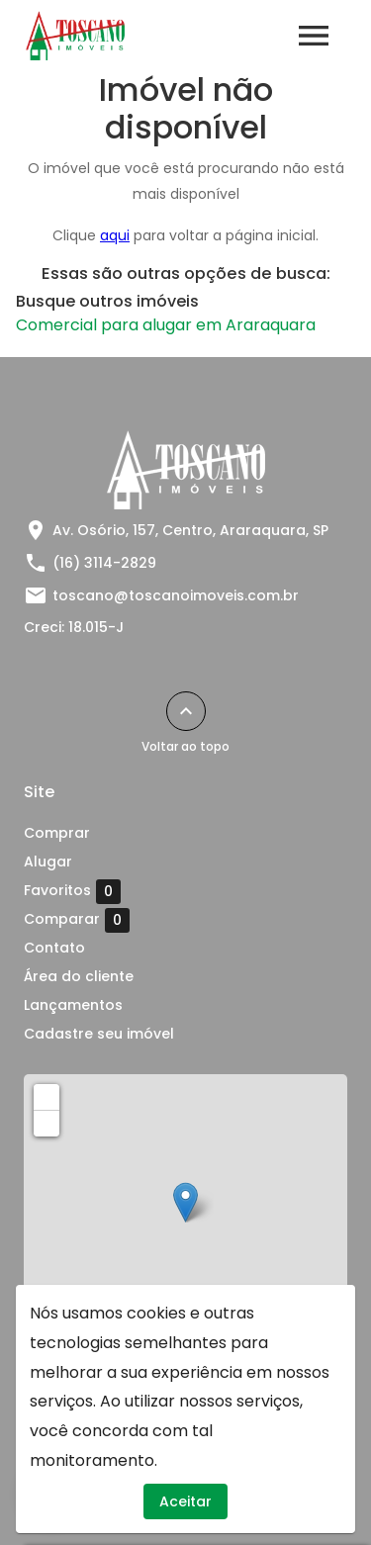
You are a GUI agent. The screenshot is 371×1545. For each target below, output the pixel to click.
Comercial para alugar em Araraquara (166, 325)
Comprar (57, 833)
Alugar (48, 861)
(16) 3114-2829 (104, 563)
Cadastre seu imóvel (99, 1034)
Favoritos (72, 891)
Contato (54, 947)
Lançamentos (73, 1005)
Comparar (77, 920)
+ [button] (47, 1096)
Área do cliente (79, 976)
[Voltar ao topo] (186, 711)
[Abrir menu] (313, 35)
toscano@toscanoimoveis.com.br (175, 595)
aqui (115, 235)
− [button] (47, 1123)
